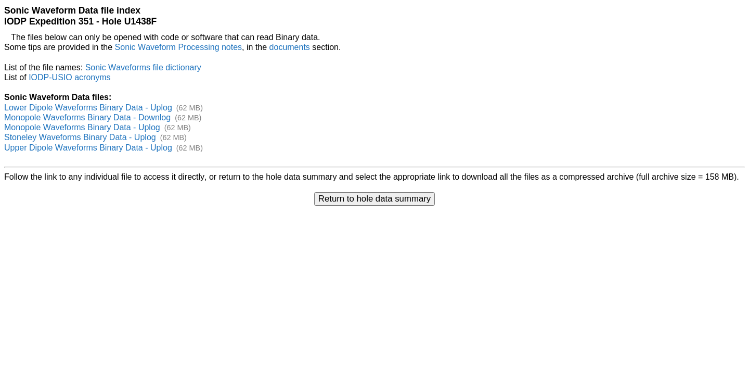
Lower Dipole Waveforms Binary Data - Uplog (88, 107)
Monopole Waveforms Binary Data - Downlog (87, 117)
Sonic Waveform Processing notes (178, 47)
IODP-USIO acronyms (69, 77)
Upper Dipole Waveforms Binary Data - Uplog (88, 147)
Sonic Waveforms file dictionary (143, 67)
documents (289, 47)
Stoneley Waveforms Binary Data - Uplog (80, 137)
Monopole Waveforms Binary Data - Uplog (82, 127)
